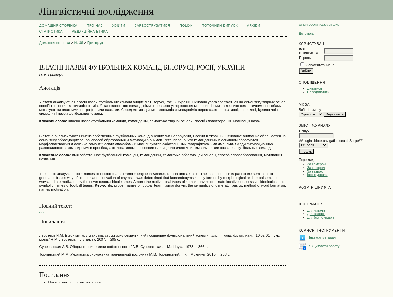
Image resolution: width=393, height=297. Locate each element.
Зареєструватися (152, 25)
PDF (42, 212)
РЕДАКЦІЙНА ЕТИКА (90, 31)
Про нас (95, 25)
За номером (316, 164)
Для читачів (316, 210)
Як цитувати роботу (324, 246)
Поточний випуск (220, 25)
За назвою (315, 171)
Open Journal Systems (319, 24)
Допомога (306, 33)
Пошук (185, 25)
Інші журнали (317, 175)
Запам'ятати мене (320, 65)
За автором (316, 168)
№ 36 (78, 43)
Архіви (253, 25)
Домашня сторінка (58, 25)
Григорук (95, 43)
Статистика (51, 31)
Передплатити (318, 92)
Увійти (118, 25)
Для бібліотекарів (320, 217)
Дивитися (314, 88)
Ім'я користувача (308, 50)
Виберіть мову (310, 110)
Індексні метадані (322, 237)
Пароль (305, 58)
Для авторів (316, 214)
